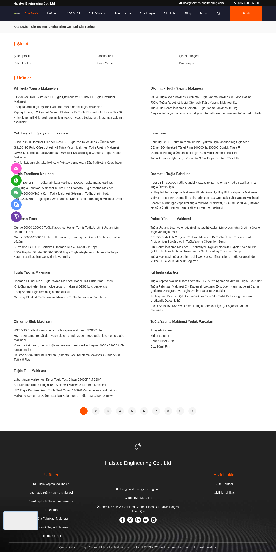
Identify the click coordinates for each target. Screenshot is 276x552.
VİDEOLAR (73, 13)
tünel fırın (158, 133)
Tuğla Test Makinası (30, 371)
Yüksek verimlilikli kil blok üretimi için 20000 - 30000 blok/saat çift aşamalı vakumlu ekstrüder (69, 120)
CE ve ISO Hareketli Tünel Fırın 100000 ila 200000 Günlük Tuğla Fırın (197, 147)
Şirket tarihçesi (189, 56)
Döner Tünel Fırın (162, 341)
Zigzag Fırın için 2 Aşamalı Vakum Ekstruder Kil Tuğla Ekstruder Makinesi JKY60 (68, 112)
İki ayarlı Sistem (161, 330)
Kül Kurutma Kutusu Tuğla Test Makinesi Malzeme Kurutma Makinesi (60, 385)
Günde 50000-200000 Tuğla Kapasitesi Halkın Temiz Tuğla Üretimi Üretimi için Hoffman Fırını (66, 230)
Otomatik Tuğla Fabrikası (171, 174)
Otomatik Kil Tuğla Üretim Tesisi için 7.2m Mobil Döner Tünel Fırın (194, 153)
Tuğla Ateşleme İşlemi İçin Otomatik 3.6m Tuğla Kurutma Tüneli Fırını (197, 158)
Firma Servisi (105, 63)
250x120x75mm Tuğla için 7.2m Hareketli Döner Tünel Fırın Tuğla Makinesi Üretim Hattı (69, 201)
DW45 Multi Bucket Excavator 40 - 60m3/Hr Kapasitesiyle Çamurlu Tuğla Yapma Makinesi (67, 155)
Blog (188, 13)
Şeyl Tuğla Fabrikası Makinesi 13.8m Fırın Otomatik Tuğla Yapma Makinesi (64, 188)
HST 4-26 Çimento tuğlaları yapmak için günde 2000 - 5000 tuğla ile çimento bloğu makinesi (69, 338)
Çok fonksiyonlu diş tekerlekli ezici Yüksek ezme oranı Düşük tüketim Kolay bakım (69, 162)
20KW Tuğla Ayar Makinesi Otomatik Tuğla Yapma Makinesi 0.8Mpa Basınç (201, 97)
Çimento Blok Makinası (33, 321)
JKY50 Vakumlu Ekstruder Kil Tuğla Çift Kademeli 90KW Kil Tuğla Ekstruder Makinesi (64, 99)
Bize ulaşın (147, 13)
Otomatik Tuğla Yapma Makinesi (177, 88)
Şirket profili (22, 56)
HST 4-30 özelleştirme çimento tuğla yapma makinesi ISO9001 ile (58, 330)
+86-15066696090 (247, 3)
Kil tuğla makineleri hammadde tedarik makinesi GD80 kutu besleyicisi (61, 286)
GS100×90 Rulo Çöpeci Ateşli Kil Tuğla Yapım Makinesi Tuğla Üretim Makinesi (66, 147)
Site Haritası (224, 484)
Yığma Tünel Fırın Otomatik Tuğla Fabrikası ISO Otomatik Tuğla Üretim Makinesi (205, 197)
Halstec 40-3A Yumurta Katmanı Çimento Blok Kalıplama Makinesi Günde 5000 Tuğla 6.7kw (67, 357)
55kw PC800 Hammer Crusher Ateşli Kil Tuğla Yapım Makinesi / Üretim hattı (65, 142)
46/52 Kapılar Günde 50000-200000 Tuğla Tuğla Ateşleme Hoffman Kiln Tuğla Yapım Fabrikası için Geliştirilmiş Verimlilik (66, 254)
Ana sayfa (32, 13)
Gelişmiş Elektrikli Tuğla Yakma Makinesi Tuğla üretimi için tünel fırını (60, 297)
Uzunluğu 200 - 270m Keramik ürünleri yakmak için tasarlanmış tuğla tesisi (200, 142)
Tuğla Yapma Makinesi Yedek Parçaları (182, 321)
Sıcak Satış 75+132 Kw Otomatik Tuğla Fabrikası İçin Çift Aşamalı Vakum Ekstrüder (200, 308)
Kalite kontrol (22, 63)
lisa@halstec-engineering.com (202, 3)
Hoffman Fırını (25, 219)
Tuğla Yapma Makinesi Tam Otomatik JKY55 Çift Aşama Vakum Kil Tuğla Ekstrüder (206, 281)
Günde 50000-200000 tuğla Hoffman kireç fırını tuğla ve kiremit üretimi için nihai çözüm (67, 239)
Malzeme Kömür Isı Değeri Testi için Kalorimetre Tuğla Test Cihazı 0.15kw (63, 395)
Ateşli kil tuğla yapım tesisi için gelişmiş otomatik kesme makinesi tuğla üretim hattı (206, 113)
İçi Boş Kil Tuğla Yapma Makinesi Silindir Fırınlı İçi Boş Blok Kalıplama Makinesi (204, 192)
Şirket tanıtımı (160, 335)
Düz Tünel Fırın (161, 346)
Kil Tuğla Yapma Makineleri (36, 88)
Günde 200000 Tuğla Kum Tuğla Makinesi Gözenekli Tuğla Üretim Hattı (62, 193)
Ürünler (52, 13)
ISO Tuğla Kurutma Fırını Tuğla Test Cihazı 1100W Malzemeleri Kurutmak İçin (66, 390)
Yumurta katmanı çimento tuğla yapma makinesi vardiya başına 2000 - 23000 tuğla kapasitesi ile (69, 347)
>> (192, 411)
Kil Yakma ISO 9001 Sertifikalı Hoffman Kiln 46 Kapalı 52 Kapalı (56, 247)
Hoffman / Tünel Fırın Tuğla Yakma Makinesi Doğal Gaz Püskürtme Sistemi (64, 281)
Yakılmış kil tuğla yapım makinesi (41, 133)
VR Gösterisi (98, 13)
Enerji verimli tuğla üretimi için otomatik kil (42, 292)
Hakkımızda (123, 13)
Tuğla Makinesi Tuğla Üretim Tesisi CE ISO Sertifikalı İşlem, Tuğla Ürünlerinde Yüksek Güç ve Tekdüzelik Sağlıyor (203, 259)
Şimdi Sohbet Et (246, 16)
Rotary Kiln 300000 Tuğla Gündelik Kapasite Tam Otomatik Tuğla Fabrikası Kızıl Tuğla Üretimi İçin (204, 185)
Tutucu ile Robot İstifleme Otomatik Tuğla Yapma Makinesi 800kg (194, 108)
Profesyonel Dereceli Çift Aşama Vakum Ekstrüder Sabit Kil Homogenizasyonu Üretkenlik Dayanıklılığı (203, 298)
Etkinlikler (169, 13)
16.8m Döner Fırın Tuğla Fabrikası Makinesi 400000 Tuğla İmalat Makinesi (63, 182)
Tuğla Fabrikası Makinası (34, 174)
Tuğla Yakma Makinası (32, 272)
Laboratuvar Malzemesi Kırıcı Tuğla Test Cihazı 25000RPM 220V (57, 379)
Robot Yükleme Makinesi (171, 219)
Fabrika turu (105, 56)
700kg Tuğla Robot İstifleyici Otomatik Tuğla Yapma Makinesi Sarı (194, 102)
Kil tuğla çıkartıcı (164, 272)
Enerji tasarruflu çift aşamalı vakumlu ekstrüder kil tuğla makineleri (58, 107)
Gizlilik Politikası (224, 492)
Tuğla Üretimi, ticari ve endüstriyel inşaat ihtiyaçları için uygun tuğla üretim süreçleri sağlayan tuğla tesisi (206, 230)
